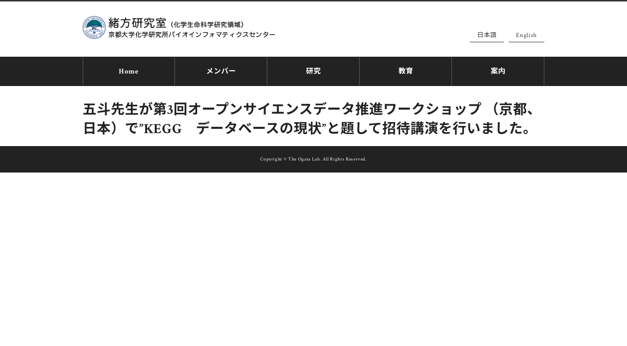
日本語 (487, 35)
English (526, 35)
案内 (497, 70)
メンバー (221, 70)
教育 (405, 70)
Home (129, 70)
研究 (313, 70)
